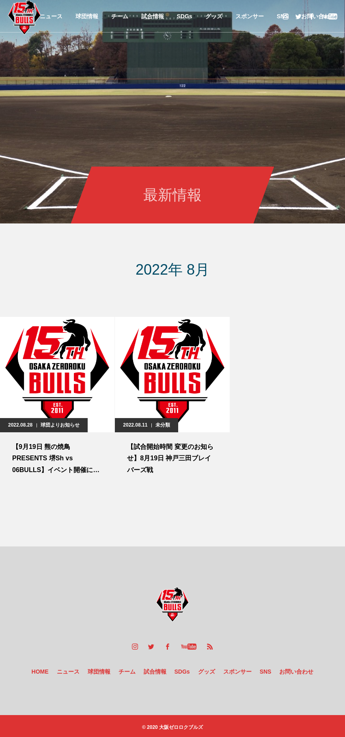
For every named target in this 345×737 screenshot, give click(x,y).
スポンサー (249, 16)
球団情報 (86, 16)
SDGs (184, 16)
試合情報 (152, 16)
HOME (40, 671)
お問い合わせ (296, 671)
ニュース (51, 16)
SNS (266, 671)
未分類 (162, 425)
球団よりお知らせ (60, 425)
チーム (119, 16)
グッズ (213, 16)
